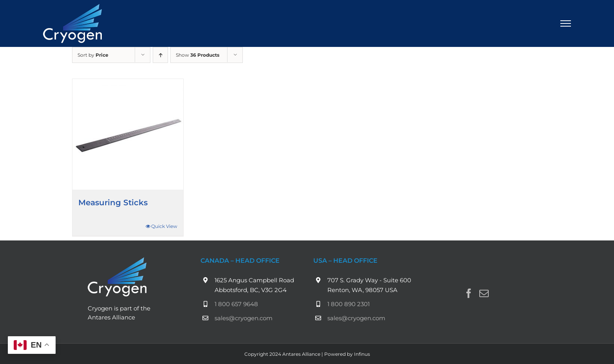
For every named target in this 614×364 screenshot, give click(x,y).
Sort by (93, 55)
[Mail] (484, 293)
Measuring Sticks (113, 202)
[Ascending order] (160, 55)
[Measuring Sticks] (127, 134)
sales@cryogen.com (244, 318)
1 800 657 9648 (236, 304)
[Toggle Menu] (566, 23)
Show (197, 55)
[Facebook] (468, 293)
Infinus (362, 354)
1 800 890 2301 (348, 304)
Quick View (164, 226)
